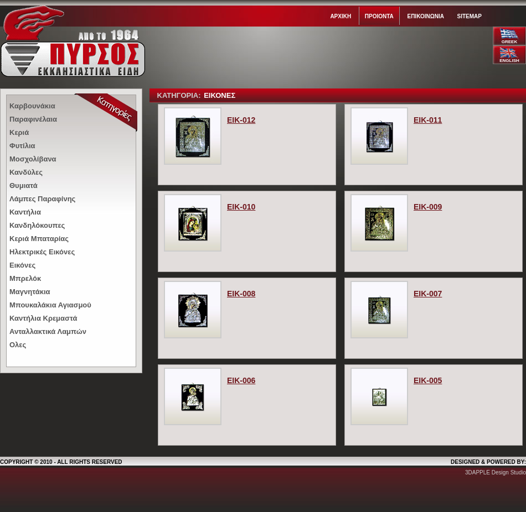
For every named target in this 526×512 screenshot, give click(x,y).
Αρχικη (340, 16)
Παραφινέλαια (33, 119)
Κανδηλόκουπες (37, 225)
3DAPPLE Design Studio (495, 472)
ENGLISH (509, 60)
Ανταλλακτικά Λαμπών (47, 331)
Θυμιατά (23, 185)
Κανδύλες (26, 172)
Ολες (17, 345)
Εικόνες (22, 265)
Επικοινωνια (425, 16)
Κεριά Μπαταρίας (39, 238)
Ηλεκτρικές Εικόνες (42, 252)
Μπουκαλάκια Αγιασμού (50, 305)
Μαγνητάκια (29, 292)
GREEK (509, 41)
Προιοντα (379, 16)
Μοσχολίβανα (32, 159)
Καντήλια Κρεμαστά (43, 318)
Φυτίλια (22, 146)
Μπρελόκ (25, 278)
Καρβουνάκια (32, 106)
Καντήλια (25, 212)
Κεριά (19, 132)
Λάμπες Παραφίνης (42, 199)
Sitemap (469, 16)
